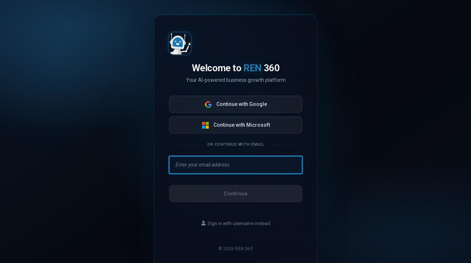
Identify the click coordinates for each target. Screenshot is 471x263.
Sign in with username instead (235, 223)
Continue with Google (235, 104)
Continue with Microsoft (235, 125)
